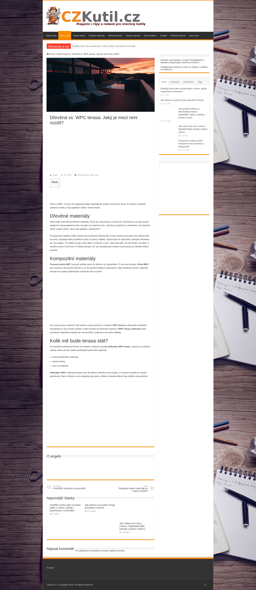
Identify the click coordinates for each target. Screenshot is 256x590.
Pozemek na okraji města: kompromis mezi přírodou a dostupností (191, 143)
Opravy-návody (133, 35)
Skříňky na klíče (180, 67)
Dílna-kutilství (150, 35)
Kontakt (50, 568)
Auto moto (194, 35)
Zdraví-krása (79, 35)
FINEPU (195, 62)
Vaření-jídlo (51, 35)
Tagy (200, 82)
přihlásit (121, 550)
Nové (163, 82)
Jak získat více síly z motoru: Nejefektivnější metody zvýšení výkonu (132, 526)
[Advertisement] (100, 150)
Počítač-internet (178, 35)
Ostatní (163, 35)
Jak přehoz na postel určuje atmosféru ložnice (100, 506)
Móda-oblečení (115, 35)
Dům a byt (65, 35)
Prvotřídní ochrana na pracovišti (70, 487)
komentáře (189, 82)
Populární (175, 82)
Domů (51, 54)
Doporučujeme (63, 54)
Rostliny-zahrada (97, 35)
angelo (55, 175)
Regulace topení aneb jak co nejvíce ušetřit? (131, 488)
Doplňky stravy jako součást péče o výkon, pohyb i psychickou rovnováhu (103, 46)
